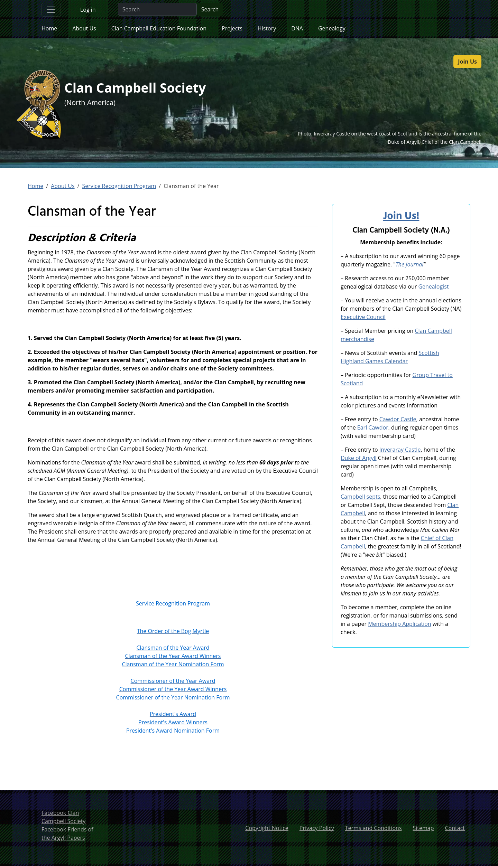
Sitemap (423, 828)
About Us (84, 28)
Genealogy (331, 28)
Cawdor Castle (397, 419)
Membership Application (399, 624)
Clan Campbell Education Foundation (158, 28)
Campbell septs (360, 496)
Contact (455, 828)
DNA (297, 28)
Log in (88, 9)
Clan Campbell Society (140, 88)
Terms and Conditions (373, 828)
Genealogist (433, 286)
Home (49, 28)
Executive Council (363, 317)
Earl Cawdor (372, 427)
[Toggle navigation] (51, 10)
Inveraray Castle (400, 449)
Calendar (395, 361)
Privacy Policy (316, 828)
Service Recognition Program (119, 186)
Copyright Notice (266, 828)
